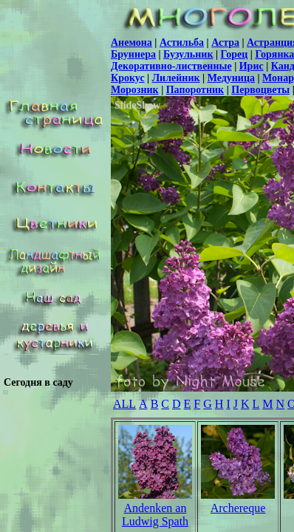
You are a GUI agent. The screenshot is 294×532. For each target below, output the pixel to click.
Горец (234, 54)
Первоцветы (260, 89)
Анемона (131, 42)
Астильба (182, 42)
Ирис (251, 66)
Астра (225, 42)
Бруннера (133, 54)
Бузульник (188, 54)
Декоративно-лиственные (171, 66)
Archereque (238, 508)
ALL (124, 404)
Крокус (128, 77)
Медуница (231, 77)
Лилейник (176, 77)
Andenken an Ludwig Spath (155, 515)
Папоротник (195, 89)
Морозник (135, 89)
